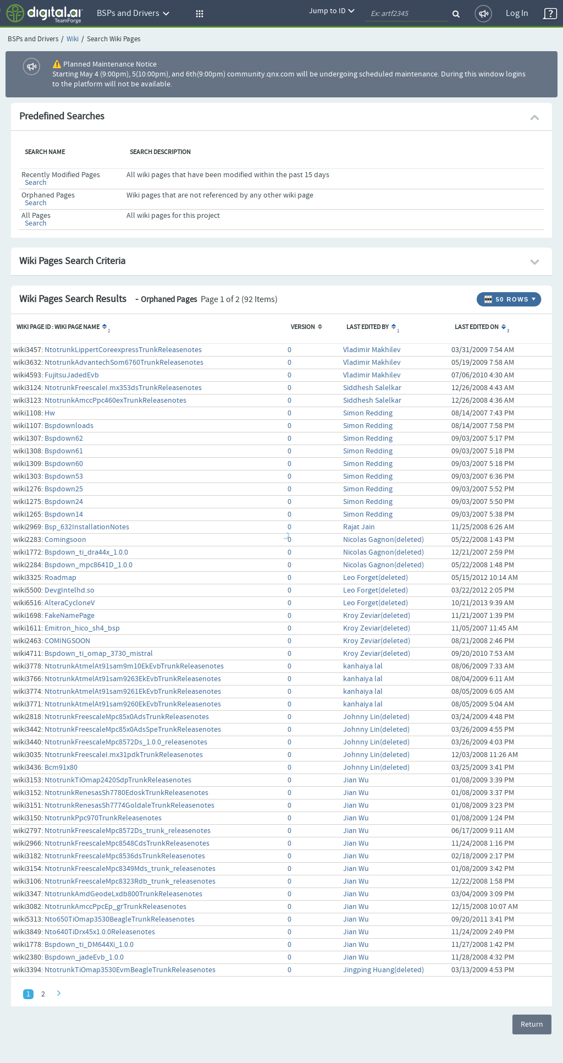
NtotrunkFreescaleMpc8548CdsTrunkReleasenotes (127, 843)
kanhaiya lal (363, 666)
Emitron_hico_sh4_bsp (82, 628)
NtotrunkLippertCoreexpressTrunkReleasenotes (123, 350)
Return (532, 1024)
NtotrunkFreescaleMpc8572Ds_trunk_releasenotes (128, 831)
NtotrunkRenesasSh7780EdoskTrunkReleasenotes (126, 793)
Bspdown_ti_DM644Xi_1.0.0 (89, 945)
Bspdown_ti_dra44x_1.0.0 (86, 552)
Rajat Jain (359, 527)
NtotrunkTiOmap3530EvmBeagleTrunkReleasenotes (130, 970)
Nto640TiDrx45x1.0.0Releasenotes (100, 932)
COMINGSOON (67, 641)
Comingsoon (65, 540)
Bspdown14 (64, 514)
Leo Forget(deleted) (375, 578)
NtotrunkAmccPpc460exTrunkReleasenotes (115, 401)
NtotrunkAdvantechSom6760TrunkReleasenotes (124, 363)
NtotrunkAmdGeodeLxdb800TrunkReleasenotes (123, 894)
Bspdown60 (64, 464)
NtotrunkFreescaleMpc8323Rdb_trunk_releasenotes (130, 881)
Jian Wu (356, 780)
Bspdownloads (69, 426)
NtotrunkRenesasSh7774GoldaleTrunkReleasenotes (129, 805)
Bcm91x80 (61, 767)
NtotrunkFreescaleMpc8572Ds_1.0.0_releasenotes (126, 742)
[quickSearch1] (406, 13)
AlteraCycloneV (70, 603)
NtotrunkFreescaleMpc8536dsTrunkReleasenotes (125, 856)
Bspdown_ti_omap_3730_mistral (99, 654)
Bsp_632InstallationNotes (87, 527)
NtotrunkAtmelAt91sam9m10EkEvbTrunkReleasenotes (134, 666)
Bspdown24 (64, 502)
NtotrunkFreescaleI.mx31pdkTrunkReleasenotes (124, 755)
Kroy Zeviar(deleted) (376, 616)
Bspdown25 (64, 489)
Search (36, 183)
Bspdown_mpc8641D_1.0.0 (89, 565)
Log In (517, 13)
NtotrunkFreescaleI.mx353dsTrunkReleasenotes (123, 388)
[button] (198, 14)
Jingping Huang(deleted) (383, 970)
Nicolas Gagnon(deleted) (383, 540)
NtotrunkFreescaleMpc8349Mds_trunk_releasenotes (130, 869)
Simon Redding (368, 413)
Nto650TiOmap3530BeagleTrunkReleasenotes (120, 919)
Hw (50, 413)
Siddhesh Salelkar (372, 388)
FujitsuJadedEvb (72, 375)
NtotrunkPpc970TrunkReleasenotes (103, 818)
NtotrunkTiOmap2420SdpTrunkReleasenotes (118, 780)
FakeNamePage (70, 616)
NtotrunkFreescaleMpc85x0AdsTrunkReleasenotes (127, 717)
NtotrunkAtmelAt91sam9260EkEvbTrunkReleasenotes (133, 704)
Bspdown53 (64, 476)
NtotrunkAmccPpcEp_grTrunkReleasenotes (115, 907)
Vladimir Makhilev (372, 350)
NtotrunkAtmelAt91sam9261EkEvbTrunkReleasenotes (133, 692)
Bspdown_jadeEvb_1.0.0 (84, 957)
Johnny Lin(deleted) (376, 717)
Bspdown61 (64, 451)
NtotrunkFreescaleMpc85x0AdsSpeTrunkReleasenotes (133, 730)
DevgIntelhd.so (70, 590)
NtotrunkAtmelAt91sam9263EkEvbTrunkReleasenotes (133, 679)
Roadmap (60, 578)
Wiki (73, 39)
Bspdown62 (64, 438)
